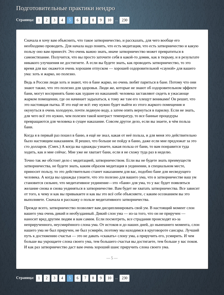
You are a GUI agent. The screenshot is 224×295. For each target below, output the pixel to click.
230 (124, 20)
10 (109, 20)
